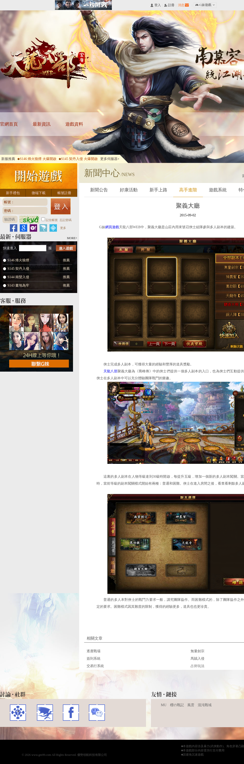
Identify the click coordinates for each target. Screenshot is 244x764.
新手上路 (158, 189)
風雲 (190, 705)
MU (164, 705)
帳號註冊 (64, 193)
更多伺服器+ (110, 159)
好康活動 (129, 189)
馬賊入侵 (197, 658)
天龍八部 (46, 63)
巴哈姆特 (44, 712)
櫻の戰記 (177, 705)
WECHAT (97, 712)
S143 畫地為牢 (18, 285)
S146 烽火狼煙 (18, 260)
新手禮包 (13, 193)
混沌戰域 (205, 705)
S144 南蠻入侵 (18, 277)
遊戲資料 (74, 124)
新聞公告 (99, 189)
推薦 (66, 260)
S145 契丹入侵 (18, 268)
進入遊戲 (66, 248)
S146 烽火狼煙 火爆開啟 (37, 159)
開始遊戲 (38, 176)
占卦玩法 (197, 666)
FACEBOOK (71, 712)
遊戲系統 (218, 189)
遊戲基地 (18, 712)
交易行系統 (95, 666)
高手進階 (188, 189)
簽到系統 (93, 658)
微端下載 (39, 193)
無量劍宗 (197, 651)
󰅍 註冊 (169, 5)
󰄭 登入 (155, 5)
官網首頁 (9, 124)
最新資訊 (41, 124)
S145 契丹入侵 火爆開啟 (78, 159)
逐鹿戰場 (93, 651)
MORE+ (72, 238)
